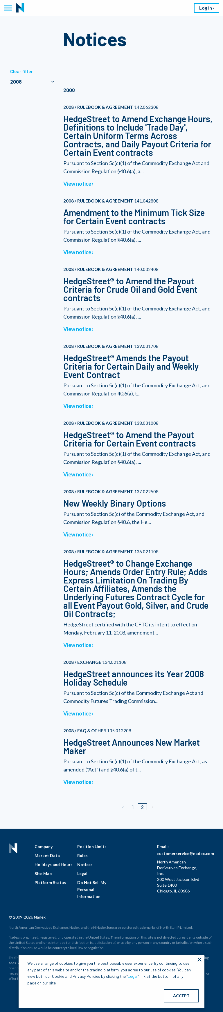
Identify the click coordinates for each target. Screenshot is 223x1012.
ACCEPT (181, 995)
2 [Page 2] (142, 807)
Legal (82, 873)
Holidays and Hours (54, 864)
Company (44, 846)
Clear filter (21, 71)
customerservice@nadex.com (185, 853)
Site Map (43, 873)
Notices (85, 864)
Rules (82, 855)
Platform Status (50, 882)
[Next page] (152, 807)
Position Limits (92, 846)
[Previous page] (123, 807)
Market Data (47, 855)
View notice (77, 183)
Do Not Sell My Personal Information (91, 889)
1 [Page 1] (133, 807)
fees (12, 963)
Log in (205, 7)
